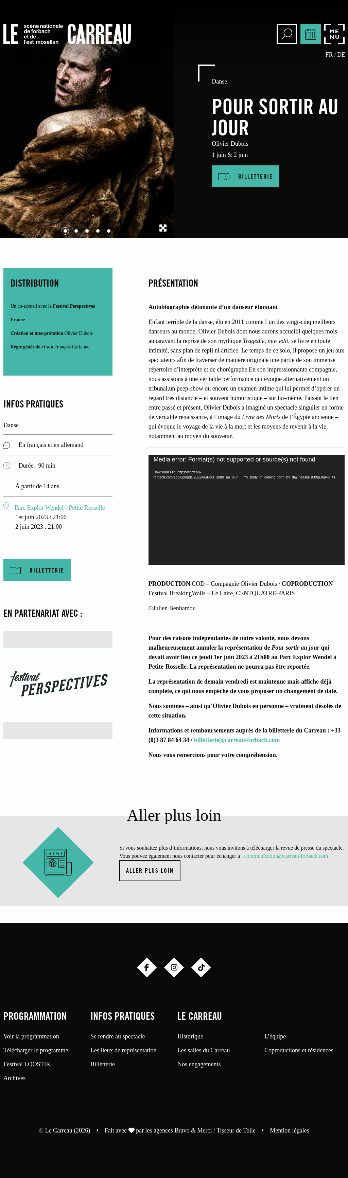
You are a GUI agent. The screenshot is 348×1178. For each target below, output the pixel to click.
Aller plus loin (150, 871)
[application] (247, 510)
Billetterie (102, 1064)
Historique (190, 1036)
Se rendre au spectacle (117, 1036)
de (341, 54)
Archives (14, 1078)
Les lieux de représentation (123, 1050)
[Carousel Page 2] (76, 231)
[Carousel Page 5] (108, 231)
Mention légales (289, 1130)
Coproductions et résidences (298, 1050)
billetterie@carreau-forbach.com (237, 740)
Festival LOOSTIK (27, 1064)
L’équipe (275, 1036)
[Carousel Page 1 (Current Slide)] (65, 231)
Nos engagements (199, 1064)
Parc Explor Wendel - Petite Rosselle (60, 507)
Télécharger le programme (35, 1050)
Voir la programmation (31, 1036)
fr (329, 54)
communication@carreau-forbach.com (286, 856)
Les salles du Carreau (203, 1050)
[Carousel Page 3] (87, 231)
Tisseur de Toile (236, 1130)
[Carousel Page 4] (98, 231)
